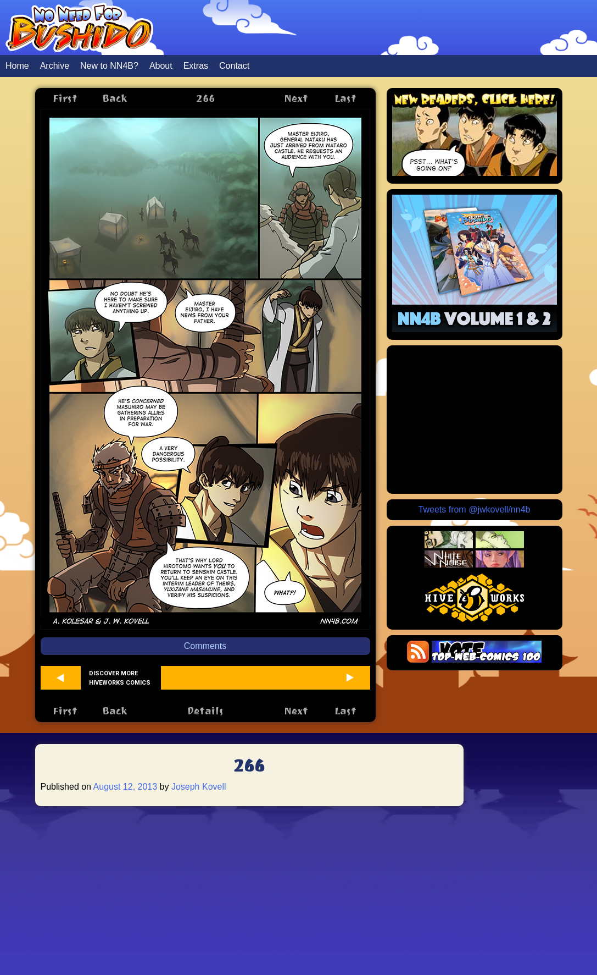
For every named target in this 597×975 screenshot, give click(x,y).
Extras (195, 65)
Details (205, 711)
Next (296, 98)
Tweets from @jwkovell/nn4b (475, 509)
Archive (54, 65)
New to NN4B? (109, 65)
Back (114, 98)
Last (345, 98)
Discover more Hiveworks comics (119, 678)
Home (17, 65)
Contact (234, 65)
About (160, 65)
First (65, 98)
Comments (205, 646)
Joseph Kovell (198, 786)
